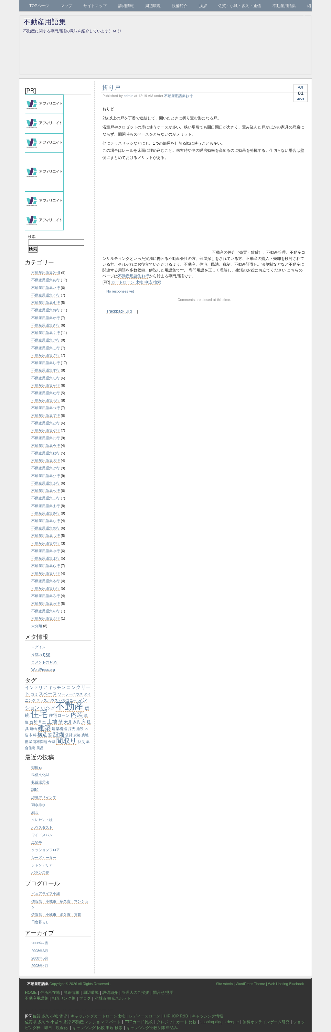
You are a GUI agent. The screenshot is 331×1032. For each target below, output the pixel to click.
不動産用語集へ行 (45, 491)
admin (128, 96)
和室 (42, 722)
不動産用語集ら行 (45, 566)
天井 (68, 722)
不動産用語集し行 (45, 363)
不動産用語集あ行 (45, 280)
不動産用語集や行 (45, 543)
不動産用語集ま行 (45, 506)
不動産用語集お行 (178, 96)
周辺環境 (153, 6)
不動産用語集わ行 (45, 603)
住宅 (39, 714)
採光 (71, 729)
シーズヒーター (43, 858)
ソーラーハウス (70, 694)
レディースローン (144, 1016)
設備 (58, 734)
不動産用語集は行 (45, 468)
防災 (81, 742)
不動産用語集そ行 (45, 385)
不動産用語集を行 (45, 611)
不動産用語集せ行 (45, 378)
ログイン (38, 647)
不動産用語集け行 (45, 340)
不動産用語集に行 (45, 438)
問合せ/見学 (163, 992)
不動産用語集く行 (45, 333)
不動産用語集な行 (45, 430)
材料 (33, 735)
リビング (47, 708)
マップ (66, 6)
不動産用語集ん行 (45, 618)
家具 (76, 722)
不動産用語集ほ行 (45, 498)
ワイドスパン (42, 835)
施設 (79, 729)
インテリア (36, 687)
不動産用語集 (284, 6)
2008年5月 (39, 958)
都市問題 (40, 742)
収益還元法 (40, 782)
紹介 (306, 11)
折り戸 (111, 87)
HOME (31, 992)
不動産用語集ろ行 (45, 596)
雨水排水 (38, 805)
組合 (34, 812)
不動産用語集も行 (45, 536)
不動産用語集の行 (45, 460)
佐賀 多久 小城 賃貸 (50, 1016)
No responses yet (120, 291)
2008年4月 (39, 966)
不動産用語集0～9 (45, 272)
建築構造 (59, 729)
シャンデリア (42, 865)
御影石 (36, 767)
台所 (33, 722)
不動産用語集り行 (45, 573)
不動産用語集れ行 (45, 588)
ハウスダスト (42, 827)
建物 (33, 729)
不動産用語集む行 (45, 521)
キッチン (56, 687)
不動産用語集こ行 (45, 348)
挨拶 (203, 6)
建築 (44, 727)
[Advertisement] (156, 208)
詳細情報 (126, 6)
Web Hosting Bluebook (286, 984)
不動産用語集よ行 (45, 558)
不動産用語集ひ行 (45, 476)
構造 (42, 734)
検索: (32, 237)
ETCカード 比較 (138, 1022)
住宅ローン (59, 715)
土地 (52, 721)
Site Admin (224, 984)
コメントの (44, 662)
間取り (66, 740)
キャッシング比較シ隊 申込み (152, 1028)
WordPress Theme (250, 984)
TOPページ (39, 6)
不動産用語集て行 (45, 415)
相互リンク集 (63, 998)
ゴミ (34, 694)
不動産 (70, 706)
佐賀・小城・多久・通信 (239, 6)
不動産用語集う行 (45, 295)
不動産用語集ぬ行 (45, 446)
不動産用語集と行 (45, 423)
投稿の (40, 655)
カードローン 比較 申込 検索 (136, 282)
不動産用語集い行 (45, 288)
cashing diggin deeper (219, 1022)
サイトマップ (95, 6)
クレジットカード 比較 (177, 1022)
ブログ (85, 998)
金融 (51, 742)
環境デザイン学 (43, 797)
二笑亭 (36, 842)
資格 (76, 735)
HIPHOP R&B (176, 1016)
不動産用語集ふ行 (45, 483)
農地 (85, 735)
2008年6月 (39, 951)
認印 (34, 790)
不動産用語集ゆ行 (45, 551)
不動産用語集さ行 (45, 355)
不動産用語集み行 (45, 513)
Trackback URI (119, 311)
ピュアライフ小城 (45, 893)
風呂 (40, 748)
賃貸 (68, 735)
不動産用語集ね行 (45, 453)
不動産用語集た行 (45, 393)
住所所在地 (50, 992)
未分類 (36, 626)
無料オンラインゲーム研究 (266, 1022)
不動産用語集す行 (45, 370)
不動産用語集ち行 (45, 400)
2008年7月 (39, 943)
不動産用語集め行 (45, 528)
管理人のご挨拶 (135, 992)
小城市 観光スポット (113, 998)
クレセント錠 (42, 820)
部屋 (28, 742)
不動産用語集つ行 (45, 408)
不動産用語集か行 (45, 318)
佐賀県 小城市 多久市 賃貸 (56, 914)
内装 (77, 714)
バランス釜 (40, 872)
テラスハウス (47, 700)
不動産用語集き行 (45, 325)
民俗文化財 (40, 775)
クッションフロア (45, 850)
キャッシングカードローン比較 (98, 1016)
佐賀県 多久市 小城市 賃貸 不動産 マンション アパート (73, 1022)
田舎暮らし (40, 922)
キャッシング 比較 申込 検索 (97, 1028)
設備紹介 (179, 6)
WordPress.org (43, 669)
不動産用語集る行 (45, 581)
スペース (48, 693)
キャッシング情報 (207, 1016)
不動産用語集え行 (45, 303)
